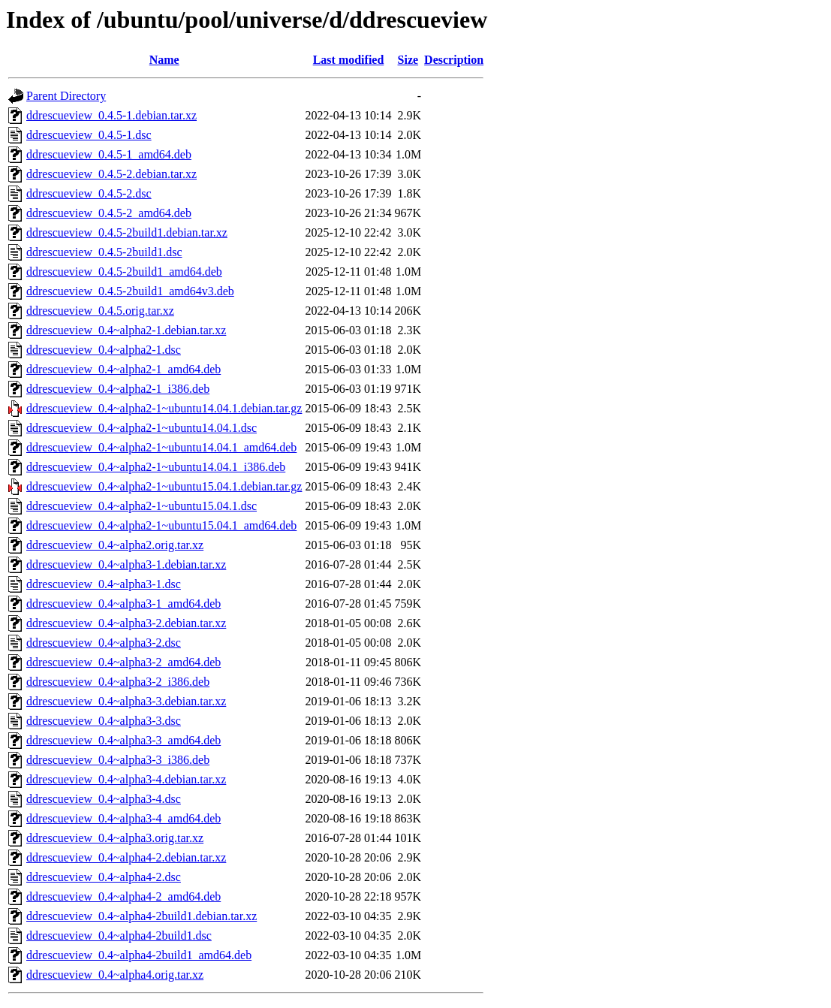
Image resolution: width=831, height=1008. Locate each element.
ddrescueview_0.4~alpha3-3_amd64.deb (123, 740)
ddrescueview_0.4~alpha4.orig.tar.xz (114, 974)
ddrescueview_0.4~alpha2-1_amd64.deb (123, 369)
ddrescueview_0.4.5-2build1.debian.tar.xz (126, 232)
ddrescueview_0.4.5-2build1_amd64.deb (124, 271)
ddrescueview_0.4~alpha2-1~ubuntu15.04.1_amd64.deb (161, 525)
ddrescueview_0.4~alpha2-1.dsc (103, 349)
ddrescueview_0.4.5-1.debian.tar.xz (111, 115)
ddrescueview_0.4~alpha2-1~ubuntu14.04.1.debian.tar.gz (164, 408)
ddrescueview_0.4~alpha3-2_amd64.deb (123, 662)
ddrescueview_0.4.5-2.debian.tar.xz (111, 173)
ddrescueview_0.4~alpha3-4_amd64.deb (123, 818)
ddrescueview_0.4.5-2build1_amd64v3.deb (130, 291)
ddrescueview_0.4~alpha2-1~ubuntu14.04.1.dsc (141, 427)
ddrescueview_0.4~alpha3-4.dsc (103, 798)
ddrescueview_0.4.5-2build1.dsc (104, 252)
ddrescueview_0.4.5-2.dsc (89, 193)
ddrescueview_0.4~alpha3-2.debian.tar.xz (126, 623)
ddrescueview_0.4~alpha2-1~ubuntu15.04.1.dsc (141, 505)
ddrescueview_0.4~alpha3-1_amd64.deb (123, 603)
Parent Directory (66, 95)
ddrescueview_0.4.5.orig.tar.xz (100, 310)
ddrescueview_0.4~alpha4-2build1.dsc (119, 935)
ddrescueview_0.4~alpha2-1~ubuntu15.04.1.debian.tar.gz (164, 486)
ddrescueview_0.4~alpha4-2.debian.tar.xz (126, 857)
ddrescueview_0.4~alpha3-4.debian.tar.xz (126, 779)
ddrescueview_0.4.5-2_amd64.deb (108, 213)
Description (453, 59)
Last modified (348, 59)
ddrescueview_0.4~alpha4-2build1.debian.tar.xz (141, 916)
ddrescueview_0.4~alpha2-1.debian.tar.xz (126, 330)
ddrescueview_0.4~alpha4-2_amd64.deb (123, 896)
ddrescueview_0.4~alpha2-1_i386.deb (117, 388)
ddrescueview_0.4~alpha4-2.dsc (103, 877)
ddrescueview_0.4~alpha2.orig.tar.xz (114, 545)
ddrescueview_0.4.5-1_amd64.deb (108, 154)
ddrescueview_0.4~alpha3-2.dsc (103, 642)
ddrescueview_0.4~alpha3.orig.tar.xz (114, 837)
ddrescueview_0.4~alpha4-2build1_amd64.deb (138, 955)
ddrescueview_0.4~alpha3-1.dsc (103, 584)
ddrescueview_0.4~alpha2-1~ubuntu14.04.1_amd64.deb (161, 447)
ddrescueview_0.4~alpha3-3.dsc (103, 720)
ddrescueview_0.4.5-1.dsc (89, 134)
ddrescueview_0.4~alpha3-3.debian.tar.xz (126, 701)
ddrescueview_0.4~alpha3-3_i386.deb (117, 759)
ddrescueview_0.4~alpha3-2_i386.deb (117, 681)
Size (408, 59)
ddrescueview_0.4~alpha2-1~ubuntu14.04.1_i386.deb (155, 466)
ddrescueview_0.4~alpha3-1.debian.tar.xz (126, 564)
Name (164, 59)
